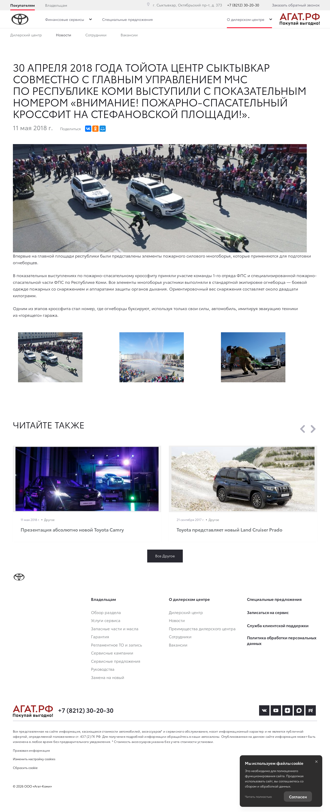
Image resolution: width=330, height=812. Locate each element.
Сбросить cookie (25, 767)
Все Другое (165, 555)
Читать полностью (258, 796)
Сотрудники (95, 35)
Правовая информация (31, 750)
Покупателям (22, 5)
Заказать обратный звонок (296, 4)
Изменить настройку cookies (34, 759)
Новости (63, 35)
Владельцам (56, 5)
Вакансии (129, 35)
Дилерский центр (26, 35)
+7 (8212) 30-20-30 (243, 4)
